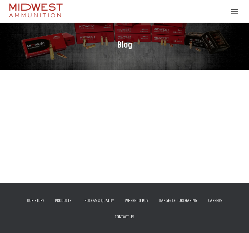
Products (63, 200)
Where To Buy (136, 200)
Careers (215, 200)
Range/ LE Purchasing (178, 200)
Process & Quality (98, 200)
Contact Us (124, 217)
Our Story (35, 200)
